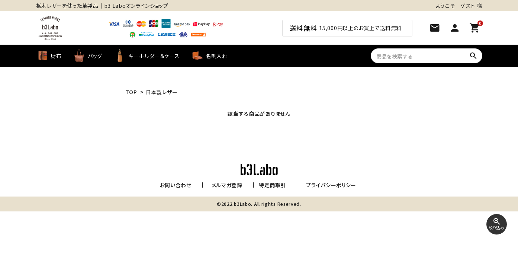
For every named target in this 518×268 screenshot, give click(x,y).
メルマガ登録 (225, 185)
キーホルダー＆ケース (146, 56)
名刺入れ (209, 56)
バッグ (87, 56)
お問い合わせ (177, 185)
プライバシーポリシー (325, 185)
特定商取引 (270, 185)
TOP (131, 92)
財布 (49, 56)
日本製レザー (161, 92)
